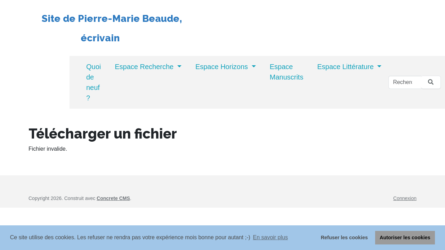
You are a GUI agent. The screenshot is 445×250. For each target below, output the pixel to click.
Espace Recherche (145, 66)
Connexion (404, 198)
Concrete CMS (113, 198)
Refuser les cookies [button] (344, 237)
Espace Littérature (346, 66)
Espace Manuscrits (287, 72)
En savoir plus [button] (270, 237)
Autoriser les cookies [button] (405, 237)
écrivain (81, 38)
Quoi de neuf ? (93, 82)
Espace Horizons (222, 66)
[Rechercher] (404, 82)
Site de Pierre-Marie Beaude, (112, 18)
